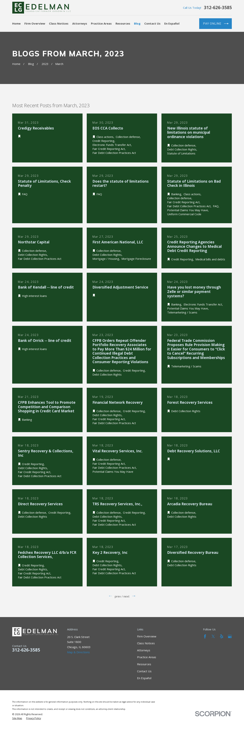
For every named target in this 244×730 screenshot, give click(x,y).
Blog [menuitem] (137, 23)
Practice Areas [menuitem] (101, 23)
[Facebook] (205, 636)
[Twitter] (213, 636)
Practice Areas (146, 657)
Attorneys (143, 650)
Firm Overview (146, 636)
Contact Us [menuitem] (152, 23)
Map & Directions (78, 652)
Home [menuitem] (16, 23)
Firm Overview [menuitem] (34, 23)
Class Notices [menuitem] (58, 23)
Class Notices (146, 643)
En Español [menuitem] (171, 23)
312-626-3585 (218, 8)
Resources (144, 664)
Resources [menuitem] (123, 23)
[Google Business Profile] (230, 636)
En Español (144, 678)
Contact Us (144, 671)
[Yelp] (222, 636)
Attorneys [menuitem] (79, 23)
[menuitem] (17, 718)
